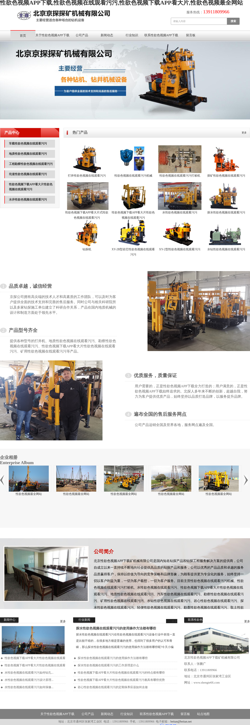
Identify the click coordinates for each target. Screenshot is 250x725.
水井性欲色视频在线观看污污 (28, 199)
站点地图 (203, 714)
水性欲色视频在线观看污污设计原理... (29, 679)
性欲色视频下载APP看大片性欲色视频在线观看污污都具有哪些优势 (121, 679)
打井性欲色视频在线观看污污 (87, 175)
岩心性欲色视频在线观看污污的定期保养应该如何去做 (113, 687)
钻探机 (86, 249)
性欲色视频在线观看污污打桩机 (179, 175)
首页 (23, 35)
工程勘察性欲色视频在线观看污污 (31, 164)
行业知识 (132, 35)
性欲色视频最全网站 (29, 494)
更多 (244, 132)
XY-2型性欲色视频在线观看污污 (179, 249)
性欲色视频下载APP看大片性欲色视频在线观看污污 (30, 187)
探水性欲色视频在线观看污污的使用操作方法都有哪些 (116, 628)
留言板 (190, 35)
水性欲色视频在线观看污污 (179, 212)
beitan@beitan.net (181, 721)
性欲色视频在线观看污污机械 (133, 175)
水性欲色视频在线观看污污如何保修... (29, 687)
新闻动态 (107, 35)
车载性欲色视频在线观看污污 (28, 143)
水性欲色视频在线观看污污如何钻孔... (29, 672)
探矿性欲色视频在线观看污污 (226, 175)
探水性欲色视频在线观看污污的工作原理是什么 (108, 665)
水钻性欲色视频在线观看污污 (226, 249)
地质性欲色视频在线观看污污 (28, 153)
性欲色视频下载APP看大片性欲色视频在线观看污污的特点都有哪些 (121, 672)
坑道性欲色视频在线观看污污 (28, 174)
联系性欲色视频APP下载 (161, 35)
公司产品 (82, 35)
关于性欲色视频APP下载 (52, 35)
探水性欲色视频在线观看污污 (226, 212)
